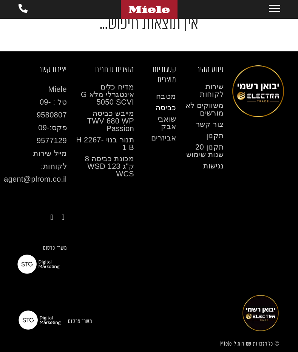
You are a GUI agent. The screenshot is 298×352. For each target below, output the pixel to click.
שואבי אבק (166, 122)
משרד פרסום (55, 248)
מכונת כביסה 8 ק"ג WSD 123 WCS (109, 166)
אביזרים (163, 138)
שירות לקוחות (212, 90)
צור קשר (210, 124)
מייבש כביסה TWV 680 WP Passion (110, 121)
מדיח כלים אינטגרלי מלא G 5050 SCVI (107, 94)
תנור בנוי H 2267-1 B (105, 143)
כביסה (166, 107)
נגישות (213, 166)
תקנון (215, 135)
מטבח (166, 96)
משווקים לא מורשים (204, 109)
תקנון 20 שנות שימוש (205, 150)
